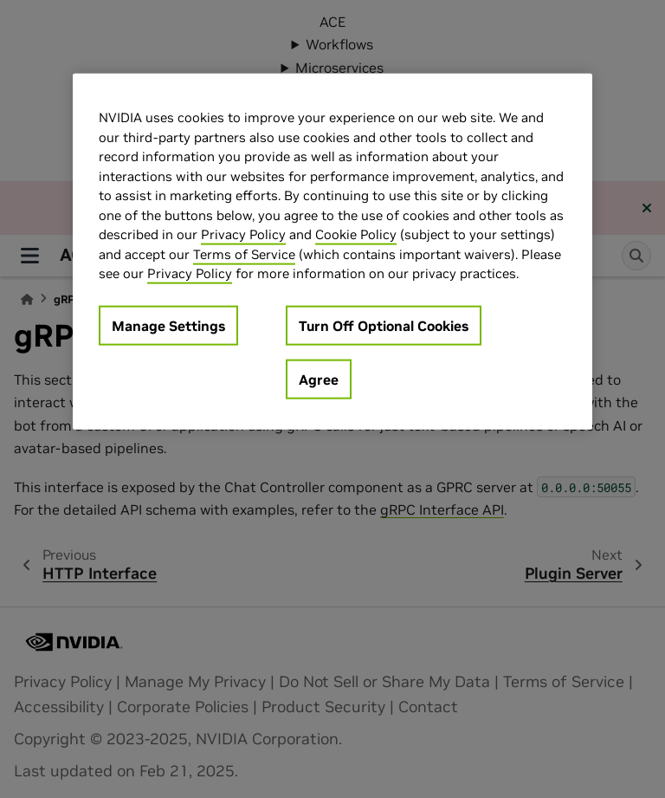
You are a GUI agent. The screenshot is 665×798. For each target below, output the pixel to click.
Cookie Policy (356, 234)
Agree (319, 378)
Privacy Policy (243, 234)
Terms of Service (244, 253)
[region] (332, 252)
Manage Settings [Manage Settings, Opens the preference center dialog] (168, 325)
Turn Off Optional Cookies (383, 325)
